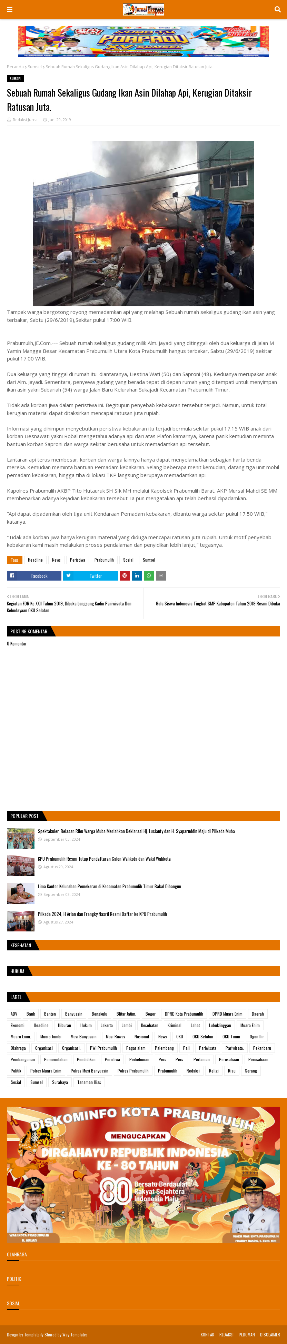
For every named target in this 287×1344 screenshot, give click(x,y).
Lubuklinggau (220, 1025)
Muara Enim (250, 1025)
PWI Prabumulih (103, 1048)
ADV (14, 1014)
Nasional (142, 1036)
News (56, 560)
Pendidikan (86, 1059)
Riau (232, 1071)
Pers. (180, 1059)
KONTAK (207, 1334)
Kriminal (174, 1025)
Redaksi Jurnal (26, 119)
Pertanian (202, 1059)
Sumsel (35, 67)
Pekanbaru (262, 1048)
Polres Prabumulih (133, 1071)
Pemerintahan (56, 1059)
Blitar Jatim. (126, 1014)
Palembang (164, 1048)
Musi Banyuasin (84, 1036)
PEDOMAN (247, 1334)
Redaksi (193, 1071)
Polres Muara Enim (45, 1071)
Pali (186, 1048)
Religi (214, 1071)
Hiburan (64, 1025)
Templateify (33, 1334)
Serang (251, 1071)
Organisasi (44, 1048)
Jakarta (107, 1025)
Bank (31, 1014)
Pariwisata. (235, 1048)
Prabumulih (104, 560)
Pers (162, 1059)
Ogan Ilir (257, 1036)
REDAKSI (226, 1334)
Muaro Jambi (50, 1036)
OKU (179, 1036)
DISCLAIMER (270, 1334)
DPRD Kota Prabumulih (184, 1014)
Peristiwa (77, 560)
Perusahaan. (258, 1059)
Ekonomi (17, 1025)
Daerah (258, 1014)
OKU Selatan (202, 1036)
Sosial (128, 560)
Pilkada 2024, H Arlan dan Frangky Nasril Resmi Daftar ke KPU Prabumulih (102, 913)
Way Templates (75, 1334)
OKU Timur (231, 1036)
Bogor (151, 1014)
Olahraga (18, 1048)
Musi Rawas (115, 1036)
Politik (16, 1071)
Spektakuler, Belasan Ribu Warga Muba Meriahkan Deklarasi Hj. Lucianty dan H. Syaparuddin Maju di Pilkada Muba (136, 831)
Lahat (195, 1025)
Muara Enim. (21, 1036)
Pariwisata (207, 1048)
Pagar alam (136, 1048)
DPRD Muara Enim (227, 1014)
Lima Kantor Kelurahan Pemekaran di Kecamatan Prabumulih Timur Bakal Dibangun (109, 886)
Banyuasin (73, 1014)
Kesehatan (149, 1025)
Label (16, 996)
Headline (35, 560)
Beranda (15, 67)
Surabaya (60, 1082)
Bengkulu (99, 1014)
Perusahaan (229, 1059)
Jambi (127, 1025)
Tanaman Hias (89, 1082)
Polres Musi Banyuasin (89, 1071)
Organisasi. (71, 1048)
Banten (50, 1014)
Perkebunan (139, 1059)
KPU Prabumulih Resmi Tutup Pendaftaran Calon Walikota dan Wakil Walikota (104, 858)
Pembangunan (23, 1059)
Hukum (86, 1025)
